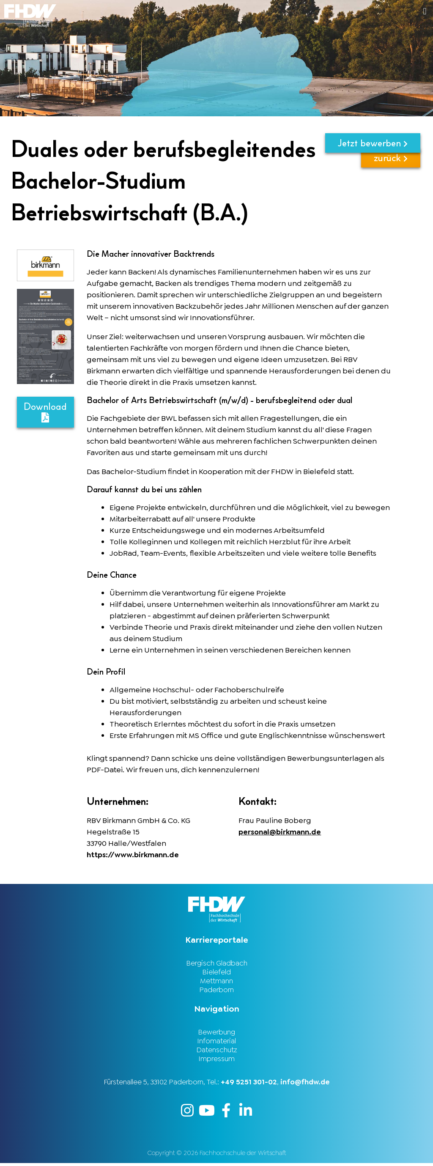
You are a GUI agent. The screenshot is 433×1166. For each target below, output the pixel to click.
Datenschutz (216, 1051)
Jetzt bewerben (373, 143)
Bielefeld (216, 972)
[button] (325, 11)
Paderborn (216, 991)
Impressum (216, 1061)
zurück (391, 171)
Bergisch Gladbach (216, 963)
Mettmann (216, 981)
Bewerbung (216, 1033)
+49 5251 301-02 (249, 1084)
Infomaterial (216, 1042)
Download (45, 412)
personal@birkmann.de (280, 832)
